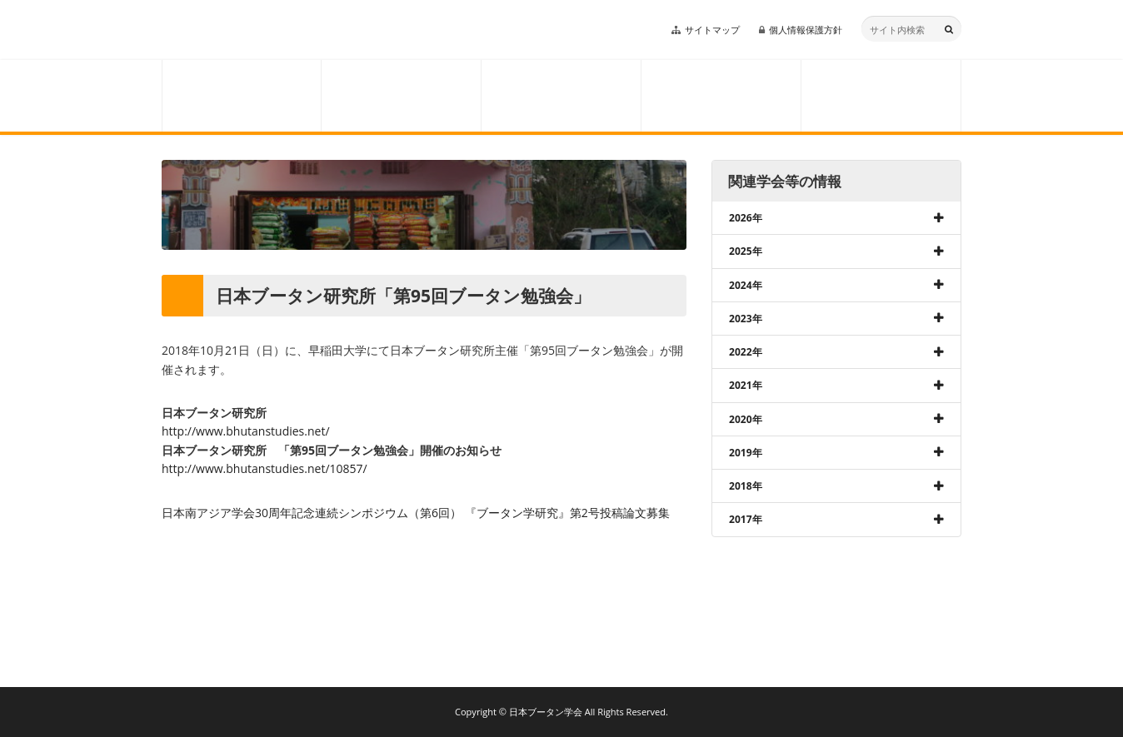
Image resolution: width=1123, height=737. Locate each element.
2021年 (745, 385)
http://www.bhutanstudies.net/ (246, 431)
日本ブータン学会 (277, 30)
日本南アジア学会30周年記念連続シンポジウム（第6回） (312, 512)
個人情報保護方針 (805, 29)
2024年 (745, 285)
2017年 (745, 519)
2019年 (745, 453)
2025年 (745, 251)
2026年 (745, 218)
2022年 (745, 352)
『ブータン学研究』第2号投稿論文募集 (567, 512)
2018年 (745, 486)
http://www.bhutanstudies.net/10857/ (264, 468)
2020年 (745, 419)
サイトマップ (712, 29)
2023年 (745, 318)
